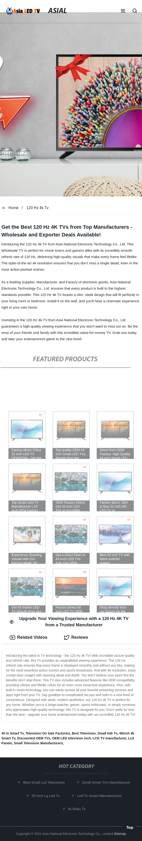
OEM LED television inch (71, 738)
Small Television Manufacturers (38, 743)
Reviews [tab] (76, 637)
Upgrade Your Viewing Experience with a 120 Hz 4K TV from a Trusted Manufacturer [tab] (69, 621)
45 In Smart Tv (12, 733)
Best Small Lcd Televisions (44, 782)
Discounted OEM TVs (33, 738)
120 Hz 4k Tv (38, 208)
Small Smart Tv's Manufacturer (107, 782)
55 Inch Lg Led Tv (47, 796)
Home (13, 208)
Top (129, 828)
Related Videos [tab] (28, 637)
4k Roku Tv (78, 809)
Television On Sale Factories (48, 733)
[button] (123, 11)
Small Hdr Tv (107, 733)
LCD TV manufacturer (109, 738)
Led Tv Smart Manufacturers (100, 796)
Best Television (84, 733)
